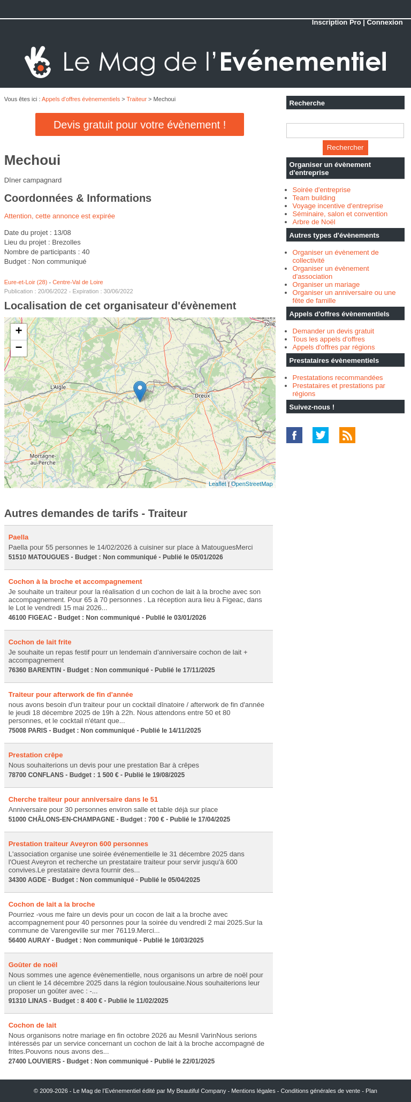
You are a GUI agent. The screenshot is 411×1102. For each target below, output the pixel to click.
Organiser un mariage (326, 284)
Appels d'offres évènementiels (81, 99)
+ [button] (19, 332)
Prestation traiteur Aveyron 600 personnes (78, 844)
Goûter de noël (33, 965)
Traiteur (137, 99)
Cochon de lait (33, 1025)
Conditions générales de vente (321, 1091)
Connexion (384, 22)
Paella (19, 537)
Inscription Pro (336, 22)
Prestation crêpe (36, 755)
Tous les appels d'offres (329, 339)
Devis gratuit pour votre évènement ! (140, 125)
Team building (314, 198)
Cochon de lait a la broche (52, 904)
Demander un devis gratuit (333, 331)
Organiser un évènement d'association (331, 272)
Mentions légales (253, 1091)
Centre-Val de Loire (77, 282)
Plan (371, 1091)
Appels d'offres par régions (334, 347)
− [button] (19, 348)
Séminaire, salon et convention (340, 214)
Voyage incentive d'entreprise (338, 206)
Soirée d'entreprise (322, 190)
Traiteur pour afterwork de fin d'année (71, 694)
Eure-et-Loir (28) (26, 282)
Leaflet (217, 484)
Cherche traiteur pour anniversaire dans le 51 (83, 799)
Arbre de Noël (314, 222)
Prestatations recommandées (338, 378)
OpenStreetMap (252, 484)
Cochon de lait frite (40, 642)
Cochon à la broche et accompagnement (75, 581)
